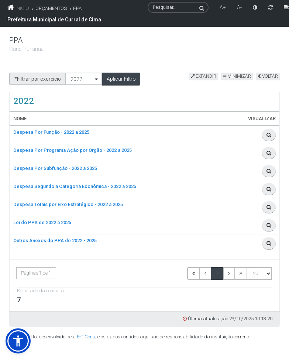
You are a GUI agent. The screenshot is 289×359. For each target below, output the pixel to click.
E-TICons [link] (86, 336)
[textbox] (178, 7)
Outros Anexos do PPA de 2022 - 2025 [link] (55, 240)
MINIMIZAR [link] (237, 76)
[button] (121, 79)
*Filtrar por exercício (37, 79)
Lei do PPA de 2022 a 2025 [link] (42, 222)
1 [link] (217, 273)
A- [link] (239, 7)
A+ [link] (223, 7)
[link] (255, 7)
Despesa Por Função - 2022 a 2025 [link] (51, 132)
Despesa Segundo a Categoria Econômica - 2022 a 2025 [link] (74, 186)
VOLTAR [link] (268, 76)
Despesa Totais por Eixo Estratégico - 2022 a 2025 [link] (68, 204)
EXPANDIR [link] (203, 76)
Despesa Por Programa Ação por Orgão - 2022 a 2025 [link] (72, 150)
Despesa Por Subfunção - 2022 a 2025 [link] (55, 168)
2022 (76, 79)
